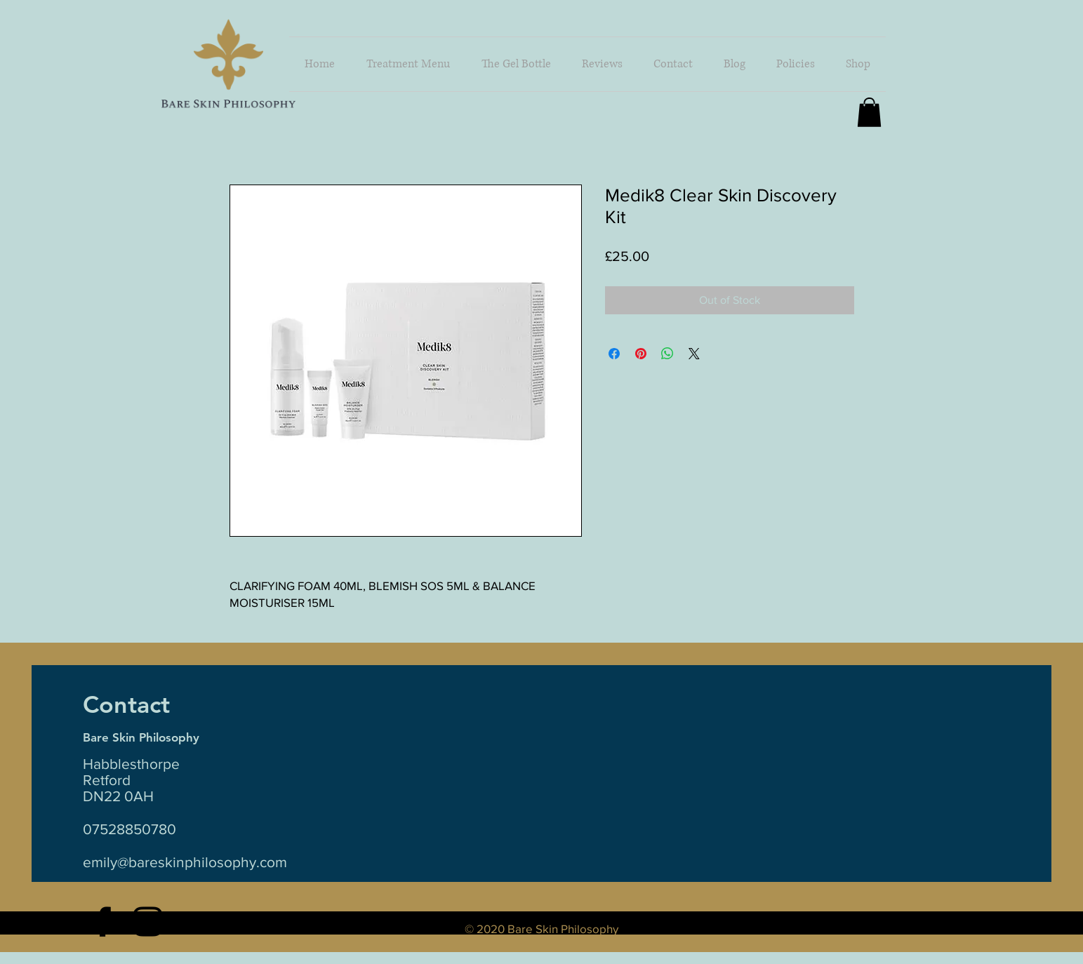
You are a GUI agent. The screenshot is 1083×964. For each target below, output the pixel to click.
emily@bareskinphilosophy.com (185, 862)
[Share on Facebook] (614, 353)
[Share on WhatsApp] (667, 353)
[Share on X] (694, 353)
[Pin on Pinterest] (640, 353)
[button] (858, 64)
